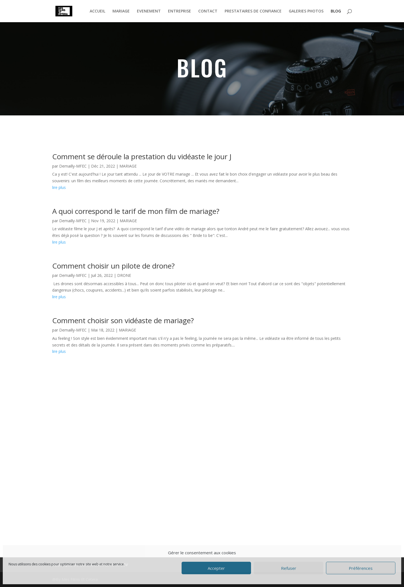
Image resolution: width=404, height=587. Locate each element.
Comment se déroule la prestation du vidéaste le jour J (142, 156)
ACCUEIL (97, 11)
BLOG (336, 11)
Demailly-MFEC (73, 166)
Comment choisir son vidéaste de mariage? (123, 320)
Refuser (288, 568)
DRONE (124, 275)
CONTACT (207, 11)
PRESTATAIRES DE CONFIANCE (253, 11)
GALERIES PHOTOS (306, 11)
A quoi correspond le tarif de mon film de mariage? (135, 211)
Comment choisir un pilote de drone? (113, 266)
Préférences (361, 568)
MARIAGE (121, 11)
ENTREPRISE (179, 11)
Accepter (216, 568)
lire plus (59, 187)
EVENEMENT (149, 11)
